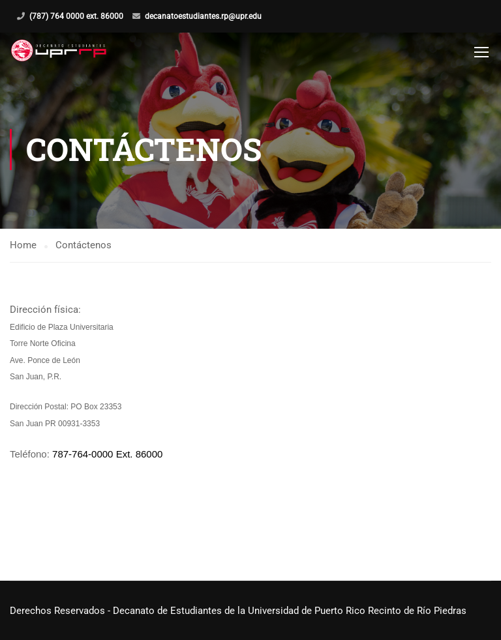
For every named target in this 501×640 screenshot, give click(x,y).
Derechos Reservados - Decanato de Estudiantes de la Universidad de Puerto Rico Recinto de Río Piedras (238, 611)
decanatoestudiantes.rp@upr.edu (203, 16)
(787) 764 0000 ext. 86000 (76, 16)
